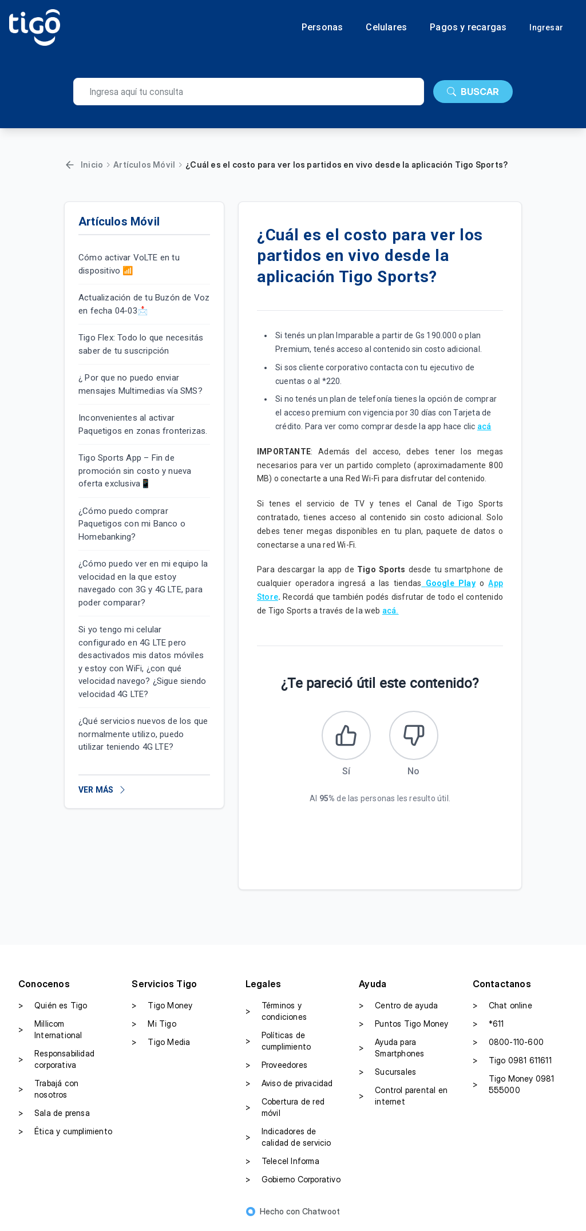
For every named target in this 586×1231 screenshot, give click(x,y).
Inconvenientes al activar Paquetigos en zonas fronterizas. (142, 424)
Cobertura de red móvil (285, 1109)
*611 (488, 1026)
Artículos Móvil (144, 164)
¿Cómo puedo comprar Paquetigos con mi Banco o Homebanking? (131, 524)
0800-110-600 (508, 1044)
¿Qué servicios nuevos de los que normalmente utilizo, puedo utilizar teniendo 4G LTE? (143, 734)
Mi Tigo (154, 1026)
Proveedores (276, 1067)
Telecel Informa (282, 1163)
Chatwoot (321, 1213)
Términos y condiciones (276, 1013)
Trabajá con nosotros (48, 1091)
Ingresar (546, 27)
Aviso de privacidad (289, 1085)
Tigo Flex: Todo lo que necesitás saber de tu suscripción (140, 344)
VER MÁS (102, 789)
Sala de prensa (54, 1115)
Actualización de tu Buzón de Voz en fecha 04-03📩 (143, 304)
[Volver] (70, 165)
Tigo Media (161, 1044)
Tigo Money (162, 1008)
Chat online (502, 1008)
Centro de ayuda (398, 1008)
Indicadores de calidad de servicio (288, 1139)
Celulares (386, 27)
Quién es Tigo (53, 1008)
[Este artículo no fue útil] (415, 736)
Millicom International (50, 1031)
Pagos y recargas (468, 27)
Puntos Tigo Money (403, 1026)
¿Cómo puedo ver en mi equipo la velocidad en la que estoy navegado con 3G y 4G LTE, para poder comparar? (143, 583)
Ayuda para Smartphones (391, 1049)
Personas (322, 27)
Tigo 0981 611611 (512, 1062)
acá (484, 426)
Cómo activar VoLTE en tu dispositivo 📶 (129, 264)
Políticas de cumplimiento (278, 1043)
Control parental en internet (403, 1098)
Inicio (92, 164)
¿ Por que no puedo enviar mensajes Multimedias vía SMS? (140, 384)
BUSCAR (473, 91)
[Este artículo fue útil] (345, 736)
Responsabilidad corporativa (56, 1061)
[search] (248, 91)
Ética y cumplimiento (65, 1133)
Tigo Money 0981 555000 (514, 1086)
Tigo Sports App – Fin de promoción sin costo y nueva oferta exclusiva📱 (134, 471)
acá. (390, 610)
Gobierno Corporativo (293, 1182)
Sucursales (387, 1074)
